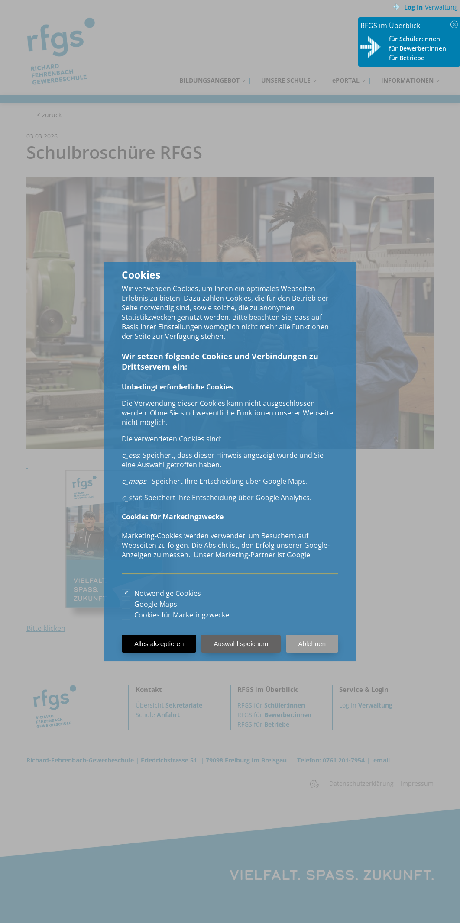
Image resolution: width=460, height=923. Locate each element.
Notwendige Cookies (167, 593)
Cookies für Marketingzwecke (181, 615)
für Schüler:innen (414, 39)
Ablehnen (312, 643)
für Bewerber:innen (417, 48)
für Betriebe (406, 58)
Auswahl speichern (241, 643)
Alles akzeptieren (159, 643)
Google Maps (155, 604)
